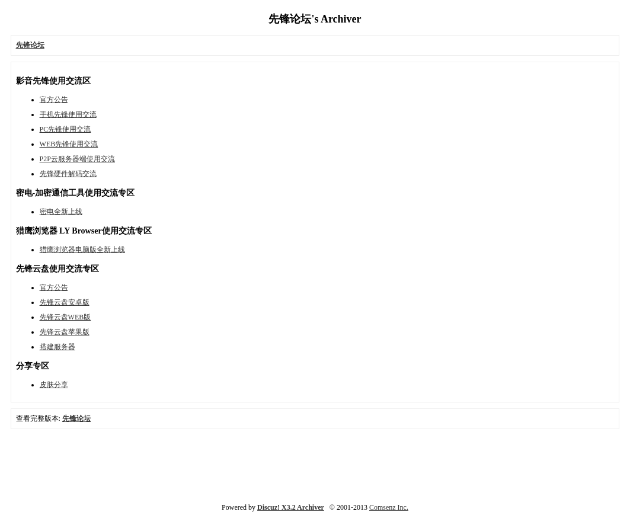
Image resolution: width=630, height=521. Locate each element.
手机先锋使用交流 (68, 114)
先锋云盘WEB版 (65, 317)
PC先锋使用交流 (65, 129)
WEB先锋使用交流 (69, 144)
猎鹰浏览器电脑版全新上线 (82, 249)
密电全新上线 (61, 211)
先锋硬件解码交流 (68, 174)
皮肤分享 (54, 385)
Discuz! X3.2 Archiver (290, 507)
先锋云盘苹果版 (64, 332)
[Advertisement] (315, 464)
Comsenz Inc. (388, 507)
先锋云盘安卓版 (64, 302)
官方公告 (54, 99)
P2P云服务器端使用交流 (77, 159)
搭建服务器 (57, 347)
